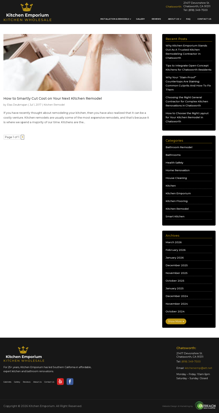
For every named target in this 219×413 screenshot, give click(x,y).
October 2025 (175, 280)
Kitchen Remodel (54, 104)
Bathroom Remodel (179, 147)
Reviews (156, 19)
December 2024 (177, 296)
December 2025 (177, 265)
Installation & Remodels (114, 19)
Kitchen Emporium (178, 193)
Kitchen (171, 185)
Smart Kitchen (175, 216)
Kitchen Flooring (177, 201)
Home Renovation (178, 170)
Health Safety (174, 162)
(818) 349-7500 (198, 10)
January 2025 (175, 288)
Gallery (140, 19)
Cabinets (7, 382)
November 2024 (177, 303)
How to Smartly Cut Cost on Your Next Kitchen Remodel (52, 98)
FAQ (188, 19)
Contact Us (204, 19)
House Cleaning (176, 178)
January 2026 (175, 257)
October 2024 (175, 311)
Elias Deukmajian (17, 104)
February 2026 (176, 250)
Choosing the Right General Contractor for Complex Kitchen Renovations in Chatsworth (187, 101)
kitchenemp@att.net (198, 368)
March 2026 (174, 242)
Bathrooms (173, 155)
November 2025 (177, 273)
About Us (173, 19)
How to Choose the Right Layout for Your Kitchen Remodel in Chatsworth (187, 117)
